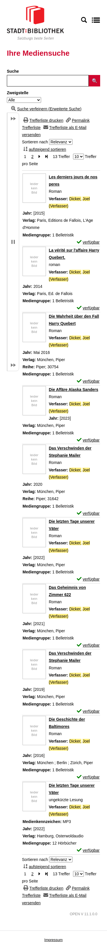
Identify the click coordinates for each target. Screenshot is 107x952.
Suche (13, 71)
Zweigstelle (17, 92)
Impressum (53, 940)
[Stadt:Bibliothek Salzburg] (35, 22)
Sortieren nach (35, 142)
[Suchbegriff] (48, 80)
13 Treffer (61, 156)
